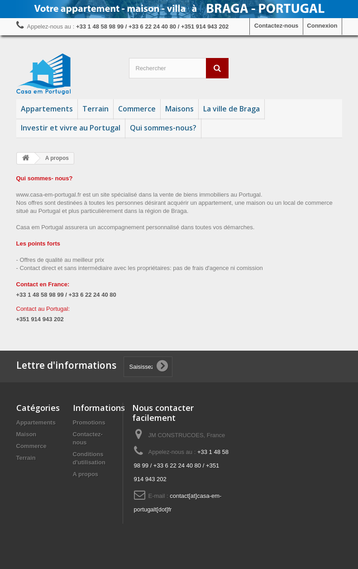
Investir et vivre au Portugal (70, 128)
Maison (26, 434)
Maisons (179, 109)
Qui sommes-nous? (163, 128)
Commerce (137, 109)
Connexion (322, 25)
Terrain (95, 109)
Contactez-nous (276, 25)
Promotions (89, 422)
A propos (86, 474)
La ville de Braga (231, 109)
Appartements (47, 109)
